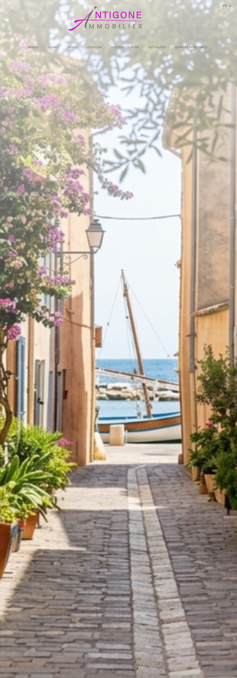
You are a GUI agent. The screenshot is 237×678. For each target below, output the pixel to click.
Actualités (157, 47)
